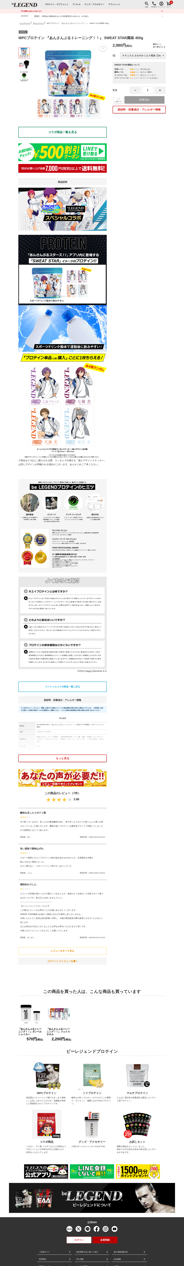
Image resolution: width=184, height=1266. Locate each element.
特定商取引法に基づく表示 (87, 1252)
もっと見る (62, 758)
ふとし (30, 873)
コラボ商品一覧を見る (62, 132)
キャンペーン (38, 23)
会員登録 (105, 1240)
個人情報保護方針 (121, 1252)
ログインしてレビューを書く (62, 961)
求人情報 (80, 1259)
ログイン (79, 1240)
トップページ (24, 23)
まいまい (30, 937)
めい (29, 837)
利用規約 (42, 1259)
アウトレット (114, 4)
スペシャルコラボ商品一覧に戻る (62, 686)
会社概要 (117, 1259)
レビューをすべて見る (62, 951)
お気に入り (118, 99)
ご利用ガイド (44, 1252)
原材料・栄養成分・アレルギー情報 (139, 109)
